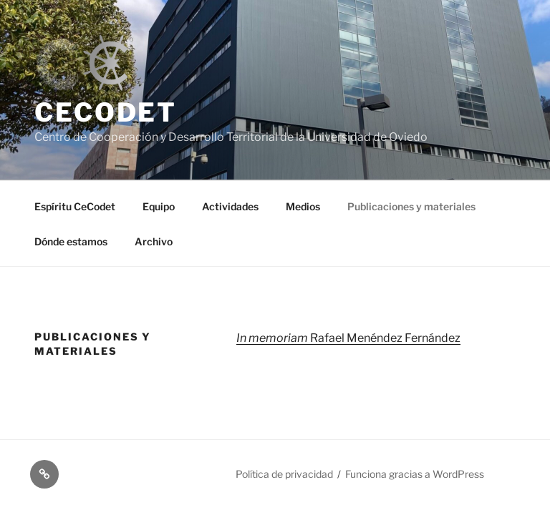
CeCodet (105, 112)
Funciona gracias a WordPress (414, 474)
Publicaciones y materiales (411, 206)
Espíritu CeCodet (74, 206)
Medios (303, 206)
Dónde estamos (70, 241)
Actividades (230, 206)
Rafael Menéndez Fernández (348, 338)
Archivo (154, 241)
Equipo (159, 206)
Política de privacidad (284, 474)
